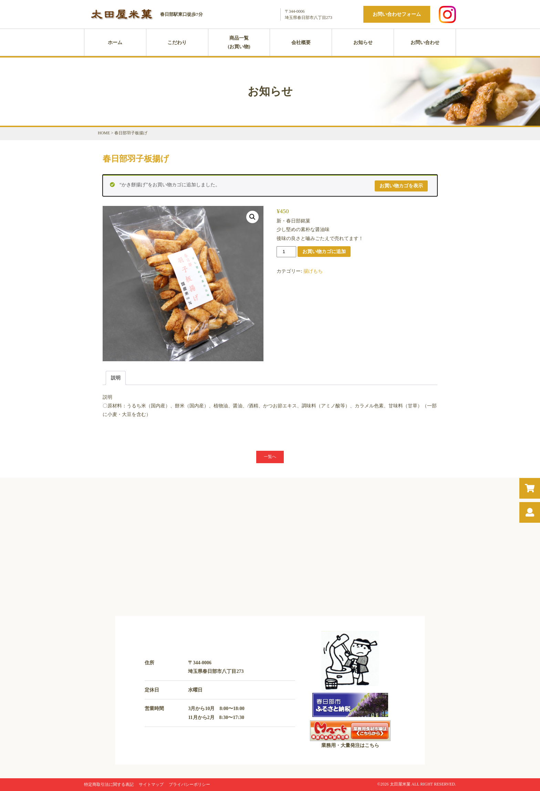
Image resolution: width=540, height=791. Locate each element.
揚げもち (313, 271)
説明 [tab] (116, 378)
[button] (252, 217)
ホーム (115, 42)
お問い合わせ (425, 42)
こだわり (177, 42)
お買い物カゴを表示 (401, 185)
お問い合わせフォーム (397, 14)
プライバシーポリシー (189, 784)
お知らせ (363, 42)
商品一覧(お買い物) (239, 42)
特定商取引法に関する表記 (109, 784)
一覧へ (270, 456)
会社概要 (301, 42)
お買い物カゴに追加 (324, 251)
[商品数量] (286, 251)
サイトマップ (151, 784)
